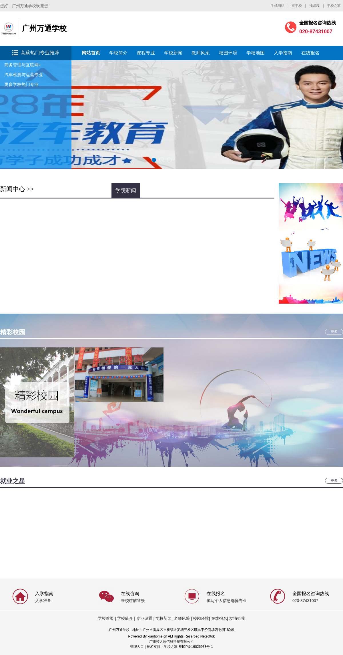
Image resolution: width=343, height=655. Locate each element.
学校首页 (106, 618)
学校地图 (255, 52)
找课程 (314, 6)
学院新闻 (125, 190)
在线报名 (310, 52)
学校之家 (334, 6)
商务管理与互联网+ (22, 64)
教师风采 (201, 52)
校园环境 (228, 52)
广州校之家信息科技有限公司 (171, 642)
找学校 (297, 6)
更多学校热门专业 (21, 84)
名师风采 (182, 618)
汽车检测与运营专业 (23, 74)
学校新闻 (173, 52)
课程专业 (146, 52)
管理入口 (137, 647)
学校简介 (118, 52)
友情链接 (237, 618)
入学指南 (283, 52)
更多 (334, 332)
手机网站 (277, 6)
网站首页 (91, 52)
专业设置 (144, 618)
